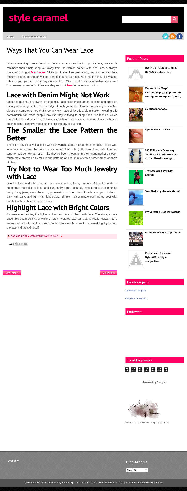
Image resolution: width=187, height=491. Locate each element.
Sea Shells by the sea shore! (162, 191)
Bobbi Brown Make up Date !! (163, 232)
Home (10, 36)
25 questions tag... (156, 108)
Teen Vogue (38, 72)
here (70, 85)
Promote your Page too (136, 298)
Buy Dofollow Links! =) (110, 482)
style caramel (38, 17)
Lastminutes (130, 482)
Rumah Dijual (69, 482)
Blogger (161, 382)
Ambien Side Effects (152, 482)
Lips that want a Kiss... (159, 129)
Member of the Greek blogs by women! (147, 422)
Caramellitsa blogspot (135, 290)
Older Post (109, 273)
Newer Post (12, 273)
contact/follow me (34, 36)
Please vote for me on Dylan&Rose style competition (158, 257)
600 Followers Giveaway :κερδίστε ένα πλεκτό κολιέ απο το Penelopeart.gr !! (161, 154)
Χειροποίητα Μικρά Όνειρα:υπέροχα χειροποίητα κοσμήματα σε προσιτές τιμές (163, 92)
